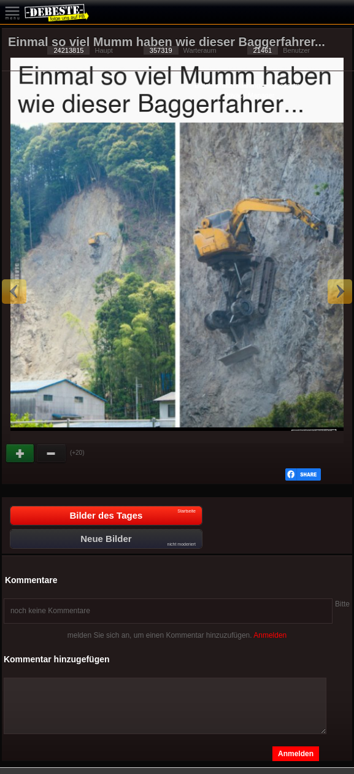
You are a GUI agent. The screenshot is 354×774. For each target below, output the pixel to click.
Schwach (51, 453)
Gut (21, 453)
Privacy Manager (249, 95)
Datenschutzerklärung (227, 85)
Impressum (282, 85)
